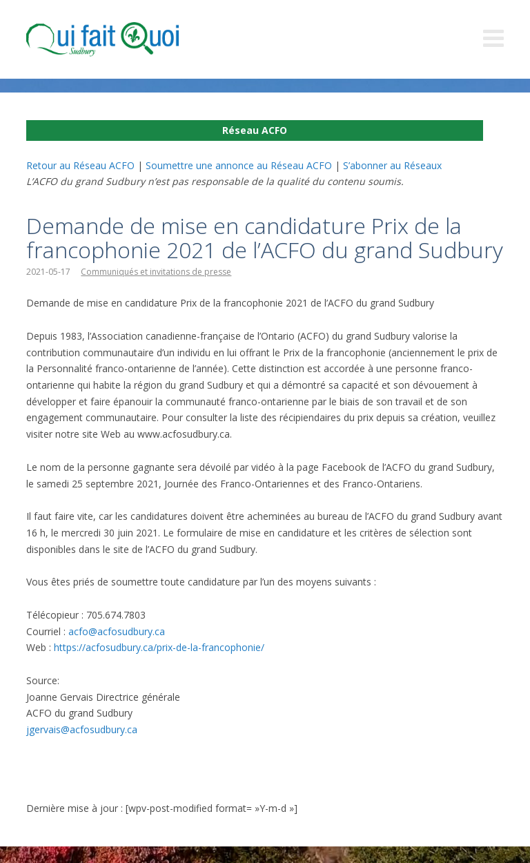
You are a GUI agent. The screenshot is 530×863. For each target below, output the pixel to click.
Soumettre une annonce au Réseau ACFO (239, 165)
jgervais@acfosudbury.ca (81, 729)
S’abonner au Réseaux (392, 165)
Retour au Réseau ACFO (80, 165)
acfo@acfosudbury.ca (116, 631)
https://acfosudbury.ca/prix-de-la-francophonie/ (159, 647)
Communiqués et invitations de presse (156, 272)
